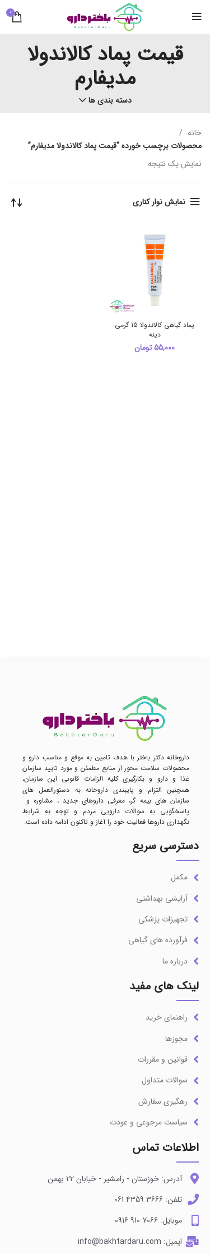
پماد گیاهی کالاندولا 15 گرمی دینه (154, 330)
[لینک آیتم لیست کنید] (105, 877)
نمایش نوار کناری (159, 202)
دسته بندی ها (110, 100)
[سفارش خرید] (16, 201)
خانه (193, 133)
